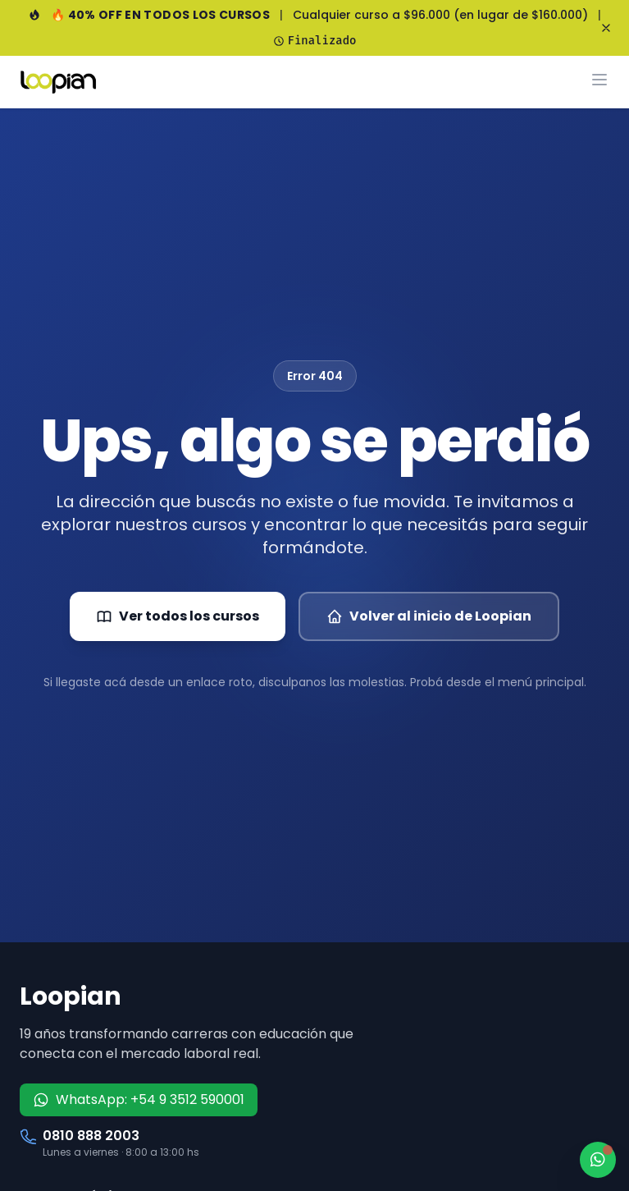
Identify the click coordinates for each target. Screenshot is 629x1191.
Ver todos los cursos (177, 616)
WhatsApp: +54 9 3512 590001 (138, 1099)
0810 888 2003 (91, 1135)
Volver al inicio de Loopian (428, 616)
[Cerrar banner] (606, 28)
